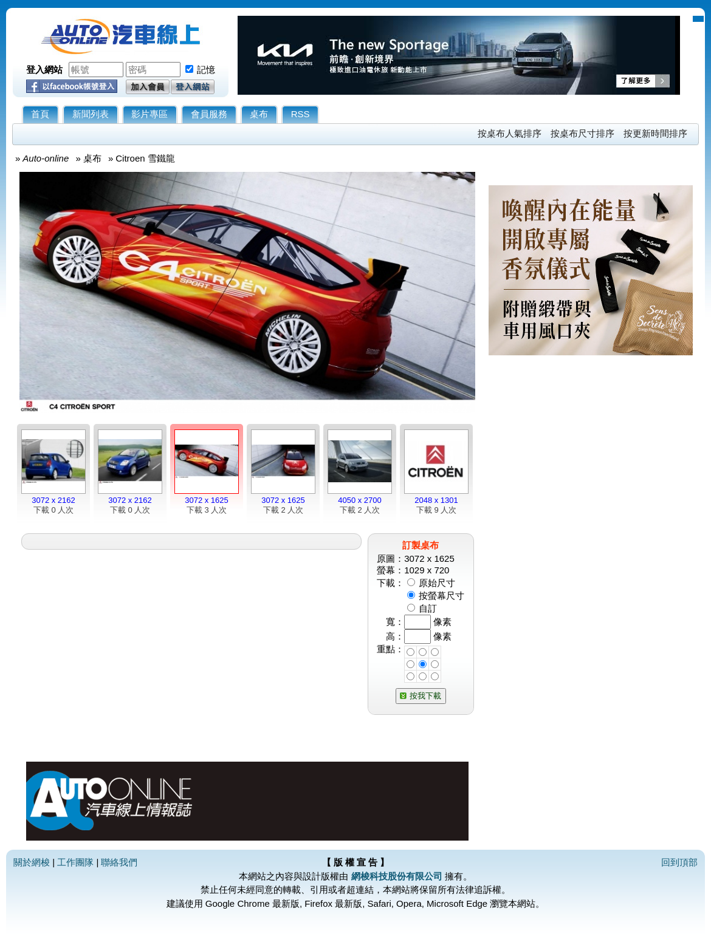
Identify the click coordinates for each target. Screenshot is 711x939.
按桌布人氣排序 (509, 133)
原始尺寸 (437, 583)
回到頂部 (679, 862)
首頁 (40, 114)
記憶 (206, 69)
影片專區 (149, 114)
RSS (300, 114)
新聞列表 (90, 114)
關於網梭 (31, 862)
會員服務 (209, 114)
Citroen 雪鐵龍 (145, 158)
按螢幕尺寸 (441, 595)
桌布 (259, 114)
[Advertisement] (557, 605)
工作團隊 (75, 862)
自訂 (428, 608)
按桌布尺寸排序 (582, 133)
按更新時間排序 (655, 133)
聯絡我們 (119, 862)
